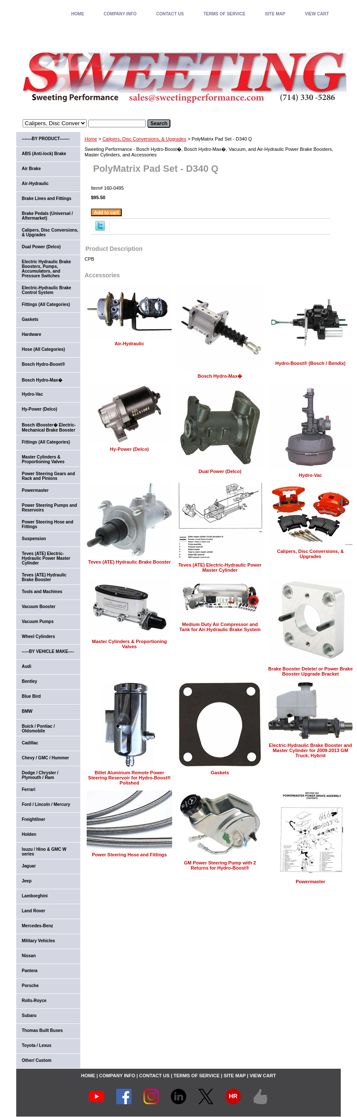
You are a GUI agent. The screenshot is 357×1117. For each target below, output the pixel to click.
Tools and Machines (42, 591)
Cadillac (30, 743)
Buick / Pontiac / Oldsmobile (38, 728)
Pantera (30, 970)
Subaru (29, 1015)
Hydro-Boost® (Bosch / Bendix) (310, 363)
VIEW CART (317, 14)
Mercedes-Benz (37, 925)
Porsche (30, 985)
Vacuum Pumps (37, 621)
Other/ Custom (36, 1060)
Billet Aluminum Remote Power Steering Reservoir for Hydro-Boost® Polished (129, 777)
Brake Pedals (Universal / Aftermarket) (47, 215)
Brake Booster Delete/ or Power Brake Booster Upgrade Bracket (310, 671)
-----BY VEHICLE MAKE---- (48, 651)
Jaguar (29, 866)
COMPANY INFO (120, 14)
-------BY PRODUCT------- (46, 138)
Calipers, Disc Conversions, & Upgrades (144, 138)
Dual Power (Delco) (220, 471)
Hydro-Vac (310, 475)
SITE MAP (275, 14)
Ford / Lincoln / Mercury (46, 804)
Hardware (31, 334)
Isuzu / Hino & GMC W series (44, 851)
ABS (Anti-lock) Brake (44, 153)
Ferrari (28, 789)
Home (91, 138)
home (77, 14)
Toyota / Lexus (36, 1045)
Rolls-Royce (34, 1000)
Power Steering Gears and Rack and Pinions (48, 476)
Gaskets (220, 772)
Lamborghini (35, 896)
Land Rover (33, 910)
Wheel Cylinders (38, 636)
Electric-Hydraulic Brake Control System (46, 290)
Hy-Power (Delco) (129, 449)
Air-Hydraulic (129, 343)
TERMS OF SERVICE (224, 14)
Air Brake (31, 168)
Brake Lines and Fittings (46, 198)
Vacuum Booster (39, 606)
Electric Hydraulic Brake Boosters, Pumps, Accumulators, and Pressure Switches (46, 268)
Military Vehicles (38, 940)
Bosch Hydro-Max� (220, 376)
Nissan (29, 955)
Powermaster (310, 881)
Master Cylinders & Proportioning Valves (129, 644)
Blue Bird (31, 696)
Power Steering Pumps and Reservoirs (49, 507)
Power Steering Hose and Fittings (129, 854)
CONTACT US (170, 14)
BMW (27, 711)
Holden (29, 834)
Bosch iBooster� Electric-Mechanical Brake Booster (49, 427)
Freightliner (33, 819)
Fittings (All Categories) (46, 304)
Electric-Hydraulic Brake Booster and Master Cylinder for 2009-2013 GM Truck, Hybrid (310, 750)
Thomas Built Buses (42, 1030)
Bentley (29, 681)
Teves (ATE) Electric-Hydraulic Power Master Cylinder (220, 567)
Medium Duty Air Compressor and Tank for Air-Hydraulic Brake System (219, 627)
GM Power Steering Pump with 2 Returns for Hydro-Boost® (220, 865)
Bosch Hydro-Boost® (43, 364)
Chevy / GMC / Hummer (45, 757)
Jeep (27, 881)
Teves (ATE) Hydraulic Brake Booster (129, 561)
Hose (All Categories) (43, 349)
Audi (26, 666)
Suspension (34, 538)
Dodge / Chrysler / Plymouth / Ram (40, 775)
